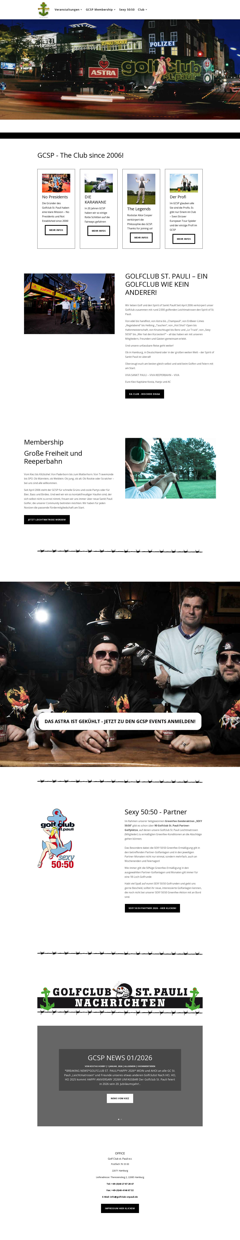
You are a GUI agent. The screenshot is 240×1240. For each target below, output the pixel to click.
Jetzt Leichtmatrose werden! (47, 519)
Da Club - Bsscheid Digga (144, 394)
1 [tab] (111, 136)
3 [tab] (118, 136)
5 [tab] (125, 136)
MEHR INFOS (136, 408)
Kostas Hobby (97, 1075)
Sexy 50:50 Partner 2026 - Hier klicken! (152, 908)
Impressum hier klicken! (120, 1208)
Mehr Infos (56, 230)
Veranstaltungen (67, 9)
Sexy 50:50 (127, 9)
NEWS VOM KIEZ (120, 1107)
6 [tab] (129, 136)
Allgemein (129, 1075)
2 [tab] (115, 136)
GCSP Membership (99, 9)
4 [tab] (122, 136)
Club (141, 9)
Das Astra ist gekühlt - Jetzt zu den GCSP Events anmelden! (120, 721)
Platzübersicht (139, 921)
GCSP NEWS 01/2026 (120, 1067)
